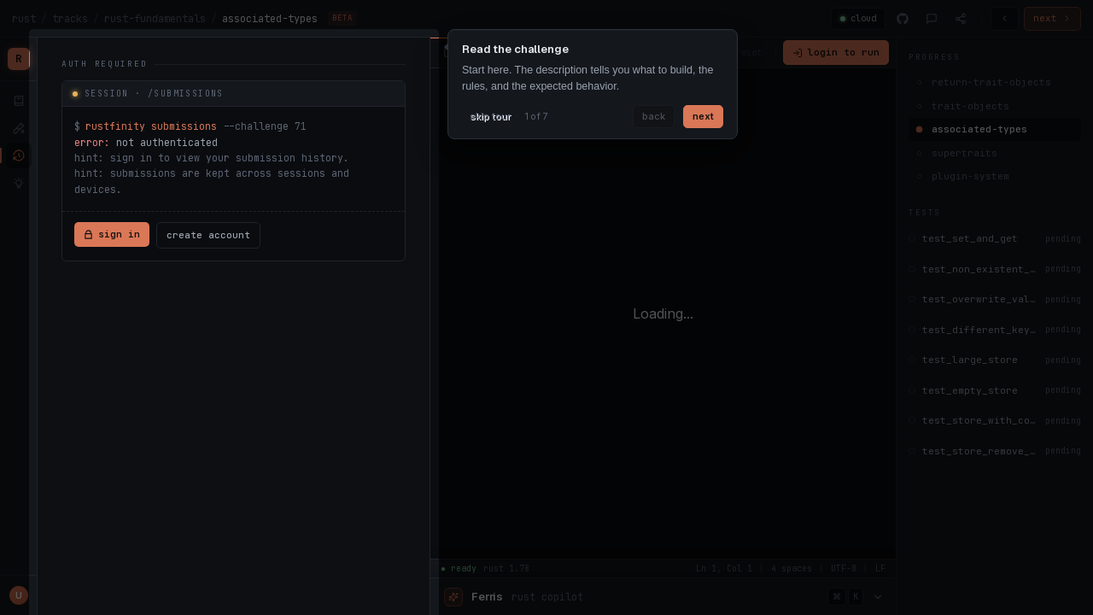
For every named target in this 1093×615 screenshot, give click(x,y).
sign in (112, 234)
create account (208, 235)
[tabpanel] (233, 159)
